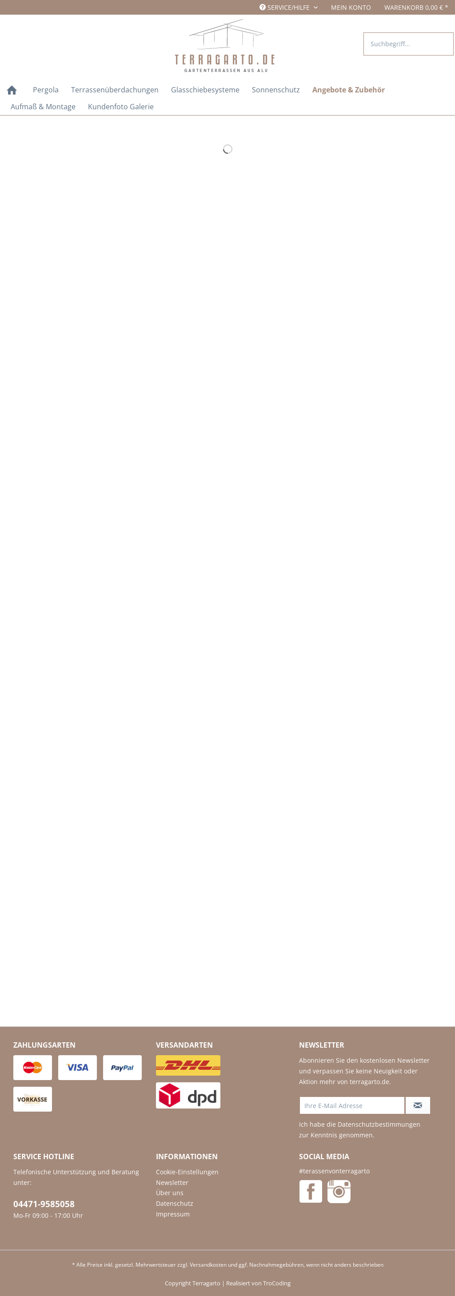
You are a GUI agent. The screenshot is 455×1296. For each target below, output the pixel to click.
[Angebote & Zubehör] (348, 89)
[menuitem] (351, 7)
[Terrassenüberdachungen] (115, 89)
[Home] (12, 91)
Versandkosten (208, 1264)
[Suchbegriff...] (408, 44)
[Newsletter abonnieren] (418, 1105)
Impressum (173, 1214)
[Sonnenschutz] (276, 89)
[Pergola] (46, 89)
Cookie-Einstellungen (187, 1172)
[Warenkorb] (416, 7)
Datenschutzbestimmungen (379, 1124)
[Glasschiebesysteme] (205, 89)
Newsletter (172, 1182)
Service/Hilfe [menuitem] (285, 7)
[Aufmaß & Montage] (43, 106)
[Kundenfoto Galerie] (121, 106)
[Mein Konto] (351, 7)
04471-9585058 (44, 1204)
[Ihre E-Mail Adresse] (352, 1105)
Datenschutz (174, 1203)
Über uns (170, 1192)
